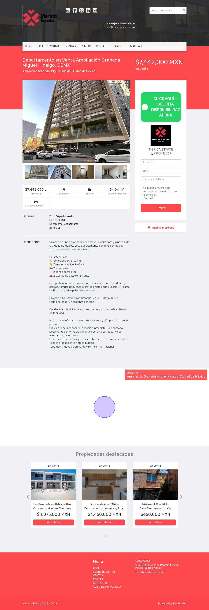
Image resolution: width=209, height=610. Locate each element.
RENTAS (86, 46)
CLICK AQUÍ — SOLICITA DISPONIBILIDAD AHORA (161, 107)
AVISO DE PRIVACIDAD (128, 46)
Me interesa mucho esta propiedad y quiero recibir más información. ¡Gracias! (161, 193)
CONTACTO (103, 46)
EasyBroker (179, 603)
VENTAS (71, 46)
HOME (28, 46)
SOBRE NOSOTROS (49, 46)
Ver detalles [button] (53, 522)
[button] (27, 497)
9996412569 (162, 153)
